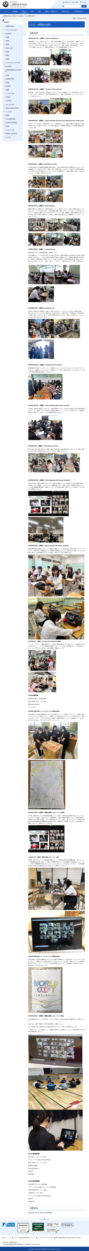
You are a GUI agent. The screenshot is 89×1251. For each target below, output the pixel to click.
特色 (32, 11)
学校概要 (15, 11)
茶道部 (7, 55)
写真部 (7, 126)
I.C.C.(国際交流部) (10, 119)
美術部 (7, 40)
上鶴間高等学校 (7, 16)
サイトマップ (7, 1237)
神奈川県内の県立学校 (75, 1237)
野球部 (7, 82)
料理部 (7, 115)
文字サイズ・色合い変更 (71, 2)
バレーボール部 (10, 104)
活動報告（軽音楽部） (12, 133)
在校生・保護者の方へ (51, 11)
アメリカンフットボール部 (13, 62)
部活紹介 (20, 16)
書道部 (7, 44)
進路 (39, 11)
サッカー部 (9, 111)
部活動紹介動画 (10, 78)
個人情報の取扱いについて (28, 1237)
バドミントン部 (10, 130)
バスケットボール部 (11, 29)
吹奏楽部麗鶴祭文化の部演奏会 (13, 70)
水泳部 (7, 75)
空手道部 (8, 97)
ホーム (6, 11)
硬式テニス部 (9, 48)
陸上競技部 (9, 66)
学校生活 (24, 11)
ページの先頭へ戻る (44, 1219)
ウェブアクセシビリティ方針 (45, 1237)
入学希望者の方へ (79, 11)
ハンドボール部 (10, 93)
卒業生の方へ (66, 11)
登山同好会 (9, 33)
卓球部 (7, 51)
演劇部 (7, 89)
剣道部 (7, 59)
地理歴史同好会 (10, 26)
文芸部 (7, 37)
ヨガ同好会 (9, 100)
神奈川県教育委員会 (60, 1237)
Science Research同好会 (12, 108)
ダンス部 (8, 137)
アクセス (84, 2)
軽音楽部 (8, 86)
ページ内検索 (63, 6)
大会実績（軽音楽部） (12, 122)
